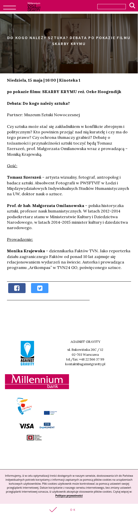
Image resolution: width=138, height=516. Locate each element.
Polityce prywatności (69, 495)
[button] (69, 510)
